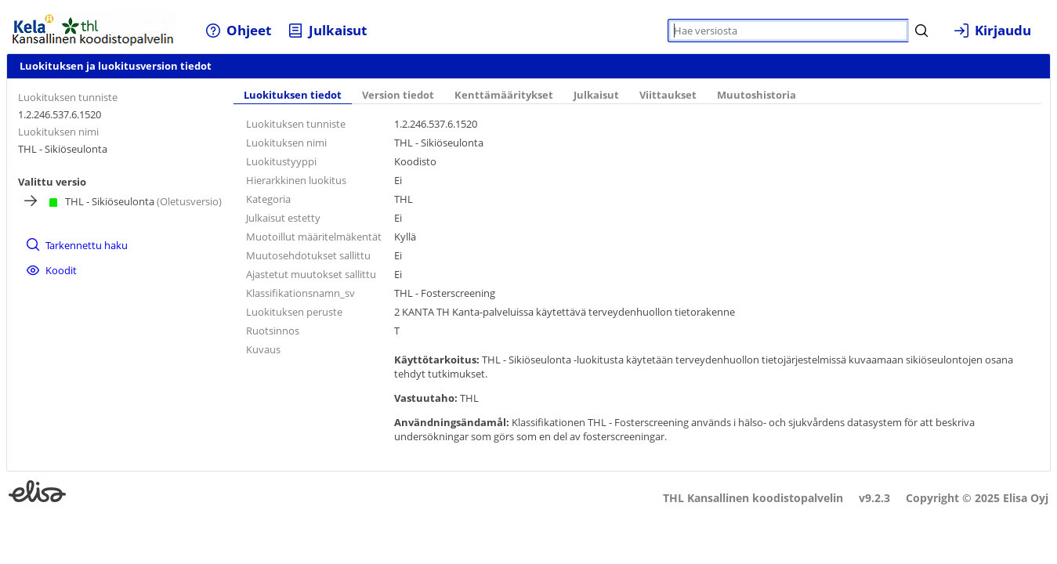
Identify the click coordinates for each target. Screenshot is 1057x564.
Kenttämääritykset (503, 95)
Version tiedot (398, 95)
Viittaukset (668, 95)
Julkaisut (596, 95)
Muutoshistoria (756, 95)
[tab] (292, 96)
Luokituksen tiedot (293, 95)
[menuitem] (238, 30)
